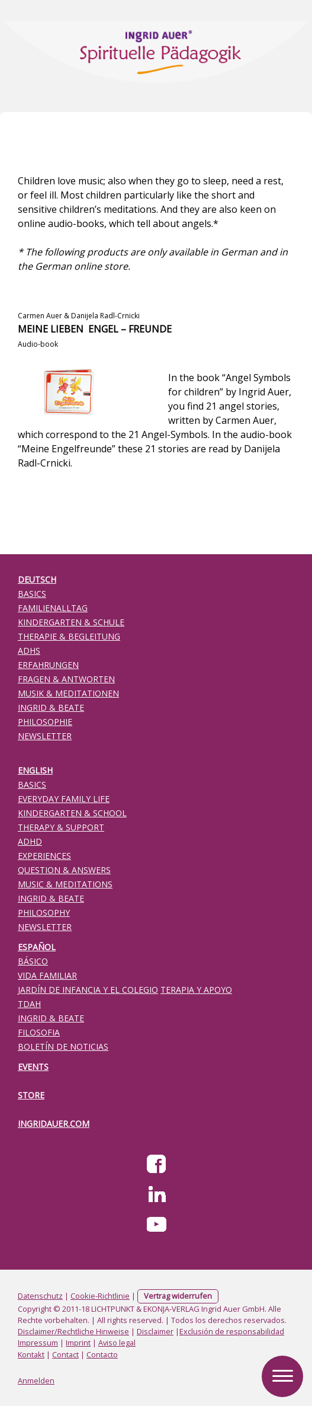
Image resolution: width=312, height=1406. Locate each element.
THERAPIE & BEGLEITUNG (69, 636)
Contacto (102, 1354)
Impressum (38, 1342)
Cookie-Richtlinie (100, 1295)
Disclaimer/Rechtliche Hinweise (73, 1331)
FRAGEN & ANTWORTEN (66, 679)
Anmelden (36, 1380)
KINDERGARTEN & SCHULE (71, 622)
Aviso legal (117, 1342)
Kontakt (31, 1354)
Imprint (78, 1342)
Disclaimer (155, 1331)
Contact (65, 1354)
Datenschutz (40, 1295)
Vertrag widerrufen (178, 1295)
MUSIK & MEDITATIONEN (68, 693)
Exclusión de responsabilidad (231, 1331)
